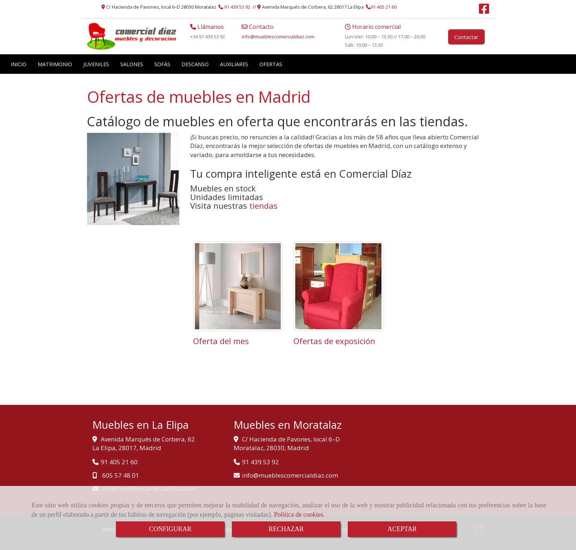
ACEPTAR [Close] (402, 529)
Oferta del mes (221, 340)
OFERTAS (270, 64)
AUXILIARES (234, 64)
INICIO (18, 64)
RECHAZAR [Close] (286, 529)
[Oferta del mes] (238, 286)
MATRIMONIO (55, 64)
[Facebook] (484, 11)
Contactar (466, 37)
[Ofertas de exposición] (338, 286)
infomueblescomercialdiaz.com (278, 36)
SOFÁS (162, 64)
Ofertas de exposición (334, 340)
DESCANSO (195, 64)
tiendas (263, 205)
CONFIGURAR (170, 529)
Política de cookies (298, 514)
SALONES (131, 64)
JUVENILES (96, 64)
